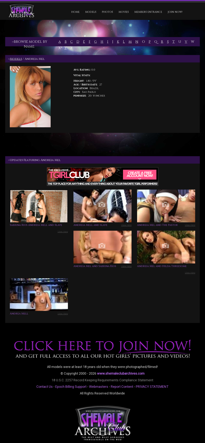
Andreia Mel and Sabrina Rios (94, 266)
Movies (124, 12)
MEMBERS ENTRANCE (148, 12)
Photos (107, 12)
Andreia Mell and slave (90, 225)
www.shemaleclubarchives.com (121, 373)
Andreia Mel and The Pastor (157, 225)
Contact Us (44, 387)
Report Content (122, 387)
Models (90, 12)
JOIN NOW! (175, 12)
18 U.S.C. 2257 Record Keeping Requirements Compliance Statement (102, 380)
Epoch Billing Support (70, 387)
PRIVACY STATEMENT (152, 387)
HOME (75, 12)
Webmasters (98, 387)
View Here (63, 231)
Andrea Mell (19, 313)
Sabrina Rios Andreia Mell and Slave (36, 225)
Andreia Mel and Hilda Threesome (162, 266)
